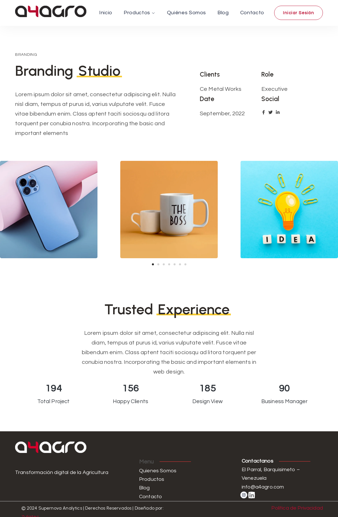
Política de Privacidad (297, 508)
